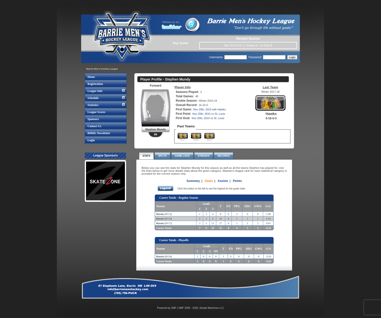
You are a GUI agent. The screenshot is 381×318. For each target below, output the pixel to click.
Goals (209, 181)
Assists (223, 181)
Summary (193, 181)
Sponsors (93, 119)
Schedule (93, 98)
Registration (95, 84)
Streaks (203, 156)
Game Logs (182, 156)
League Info (95, 91)
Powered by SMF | (167, 308)
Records (223, 156)
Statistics (93, 105)
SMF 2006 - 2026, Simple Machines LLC (201, 308)
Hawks (222, 109)
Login (91, 140)
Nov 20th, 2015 (202, 109)
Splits (162, 156)
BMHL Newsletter (98, 133)
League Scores (96, 112)
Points (237, 181)
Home (91, 77)
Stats (146, 156)
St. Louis (220, 113)
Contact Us (94, 126)
